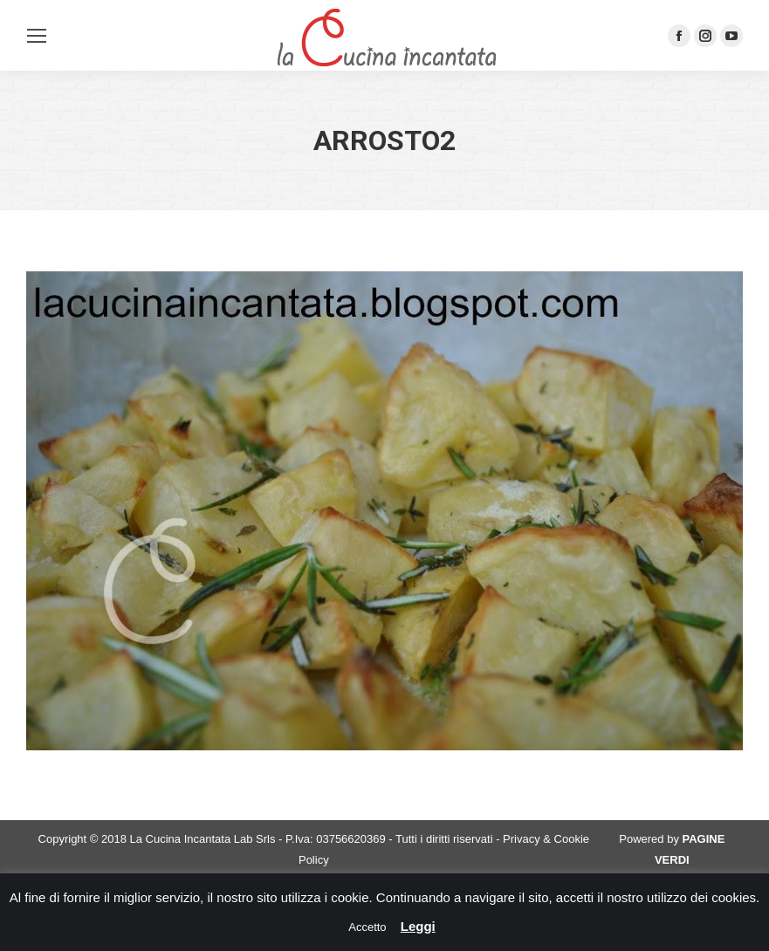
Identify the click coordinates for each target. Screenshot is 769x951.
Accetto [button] (367, 927)
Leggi (418, 926)
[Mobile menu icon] (36, 35)
